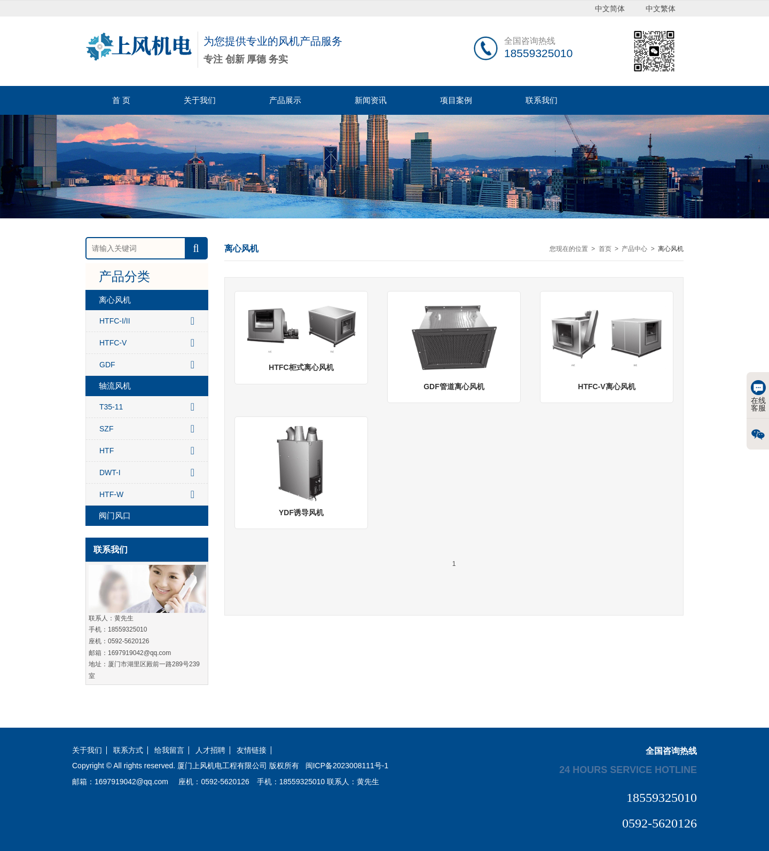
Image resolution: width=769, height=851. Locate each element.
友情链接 (251, 750)
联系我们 (541, 100)
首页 (605, 249)
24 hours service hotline (628, 769)
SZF (146, 428)
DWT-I (146, 472)
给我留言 (169, 750)
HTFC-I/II (146, 321)
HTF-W (146, 494)
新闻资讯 (371, 100)
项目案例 (456, 100)
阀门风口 (115, 515)
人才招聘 (210, 750)
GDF (146, 364)
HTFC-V (146, 342)
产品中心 (634, 249)
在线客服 (758, 396)
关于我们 (200, 100)
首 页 (121, 100)
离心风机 (115, 299)
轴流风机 (115, 385)
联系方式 (128, 750)
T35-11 (146, 406)
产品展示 (285, 100)
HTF (146, 450)
